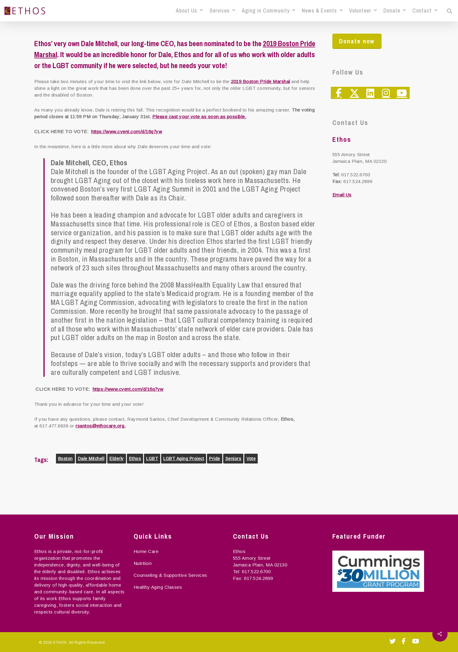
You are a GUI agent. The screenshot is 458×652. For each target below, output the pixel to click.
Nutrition (143, 563)
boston (65, 458)
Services (222, 10)
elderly (116, 458)
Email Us (342, 194)
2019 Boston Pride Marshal (260, 81)
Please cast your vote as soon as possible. (199, 116)
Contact (424, 10)
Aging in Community (268, 10)
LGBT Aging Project (183, 458)
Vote (251, 458)
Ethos (135, 458)
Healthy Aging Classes (158, 587)
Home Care (146, 551)
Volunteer (363, 10)
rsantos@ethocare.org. (101, 425)
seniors (233, 458)
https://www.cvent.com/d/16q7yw (126, 131)
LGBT (152, 458)
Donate (394, 10)
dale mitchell (91, 458)
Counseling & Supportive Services (170, 575)
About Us (189, 10)
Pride (214, 458)
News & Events (322, 10)
